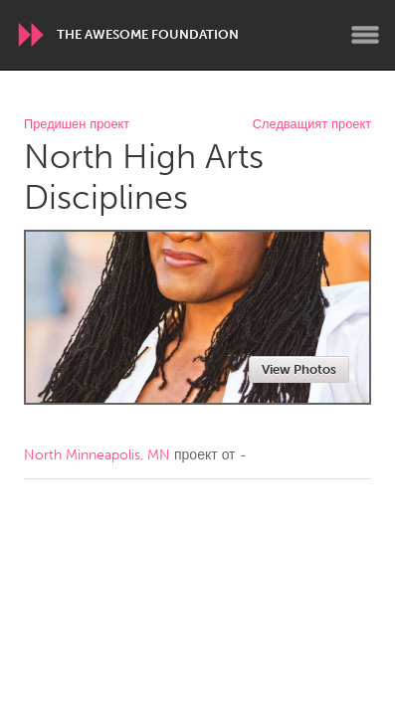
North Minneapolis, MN (97, 455)
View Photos (299, 369)
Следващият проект (312, 124)
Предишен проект (76, 124)
